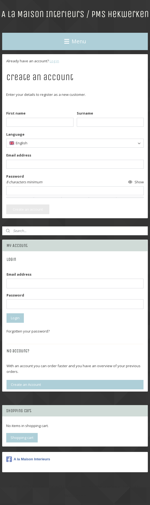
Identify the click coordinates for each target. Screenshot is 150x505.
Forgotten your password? (28, 331)
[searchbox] (75, 143)
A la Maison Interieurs (28, 459)
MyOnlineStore (75, 495)
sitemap (71, 486)
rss (83, 486)
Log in (54, 60)
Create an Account (26, 384)
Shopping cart (22, 437)
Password (15, 295)
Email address (19, 274)
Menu (75, 41)
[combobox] (75, 143)
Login (15, 317)
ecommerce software (104, 486)
